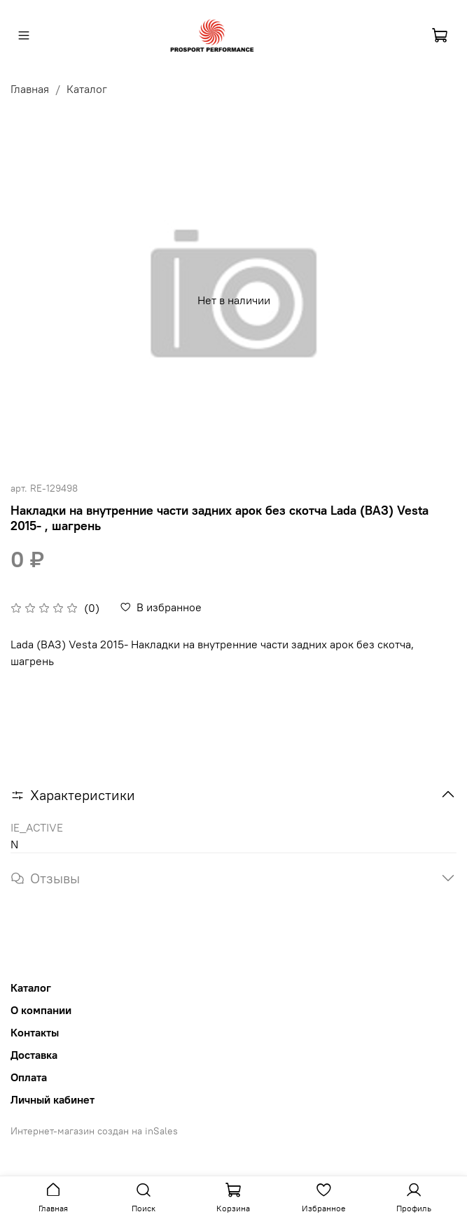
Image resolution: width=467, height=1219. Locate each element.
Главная (30, 89)
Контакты (35, 1032)
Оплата (29, 1077)
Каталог (87, 89)
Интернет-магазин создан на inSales (94, 1131)
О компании (41, 1010)
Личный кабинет (53, 1099)
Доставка (34, 1055)
